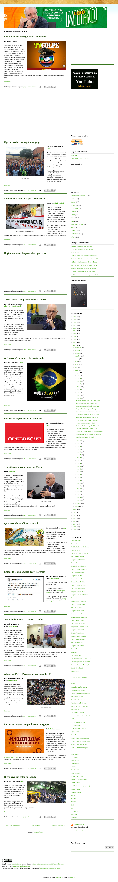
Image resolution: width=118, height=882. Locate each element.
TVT (72, 805)
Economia (74, 205)
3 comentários (32, 611)
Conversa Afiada (54, 578)
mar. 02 (79, 497)
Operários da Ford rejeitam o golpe (22, 142)
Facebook (74, 155)
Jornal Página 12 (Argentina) (79, 706)
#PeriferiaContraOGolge (11, 757)
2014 (75, 513)
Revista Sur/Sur (75, 789)
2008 (75, 530)
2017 (75, 342)
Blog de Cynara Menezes (78, 566)
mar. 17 (79, 455)
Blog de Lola (75, 598)
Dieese (73, 681)
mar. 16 (79, 457)
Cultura (73, 202)
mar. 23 (79, 398)
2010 (75, 524)
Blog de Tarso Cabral (77, 642)
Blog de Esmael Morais (78, 579)
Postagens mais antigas (58, 825)
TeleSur (73, 798)
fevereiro (78, 503)
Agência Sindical (58, 203)
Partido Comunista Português (79, 748)
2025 (75, 320)
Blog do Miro (6, 864)
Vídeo (73, 237)
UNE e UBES (75, 811)
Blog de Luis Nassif (77, 607)
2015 (75, 510)
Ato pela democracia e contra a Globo (23, 619)
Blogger (72, 877)
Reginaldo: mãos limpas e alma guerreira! (25, 253)
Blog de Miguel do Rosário (79, 617)
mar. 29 (79, 381)
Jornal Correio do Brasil (78, 700)
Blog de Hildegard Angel (78, 585)
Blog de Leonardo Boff (77, 591)
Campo (73, 199)
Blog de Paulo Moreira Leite (79, 626)
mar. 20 (79, 446)
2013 (75, 515)
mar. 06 (79, 486)
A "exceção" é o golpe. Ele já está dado (24, 358)
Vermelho (12, 471)
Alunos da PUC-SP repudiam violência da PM (27, 674)
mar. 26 (79, 389)
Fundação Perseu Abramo (78, 690)
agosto (77, 359)
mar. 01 (79, 500)
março (77, 373)
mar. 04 (79, 491)
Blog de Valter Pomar (77, 646)
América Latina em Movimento (80, 547)
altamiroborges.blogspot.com (21, 866)
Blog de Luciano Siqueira (78, 604)
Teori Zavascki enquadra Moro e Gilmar (25, 299)
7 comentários (32, 87)
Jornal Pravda (75, 709)
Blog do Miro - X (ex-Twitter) (79, 158)
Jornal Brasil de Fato (77, 696)
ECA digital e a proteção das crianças (82, 249)
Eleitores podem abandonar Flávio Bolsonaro (84, 256)
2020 (75, 334)
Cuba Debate (75, 671)
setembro (78, 356)
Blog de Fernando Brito (78, 582)
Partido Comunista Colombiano (80, 738)
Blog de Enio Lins (76, 576)
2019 (75, 336)
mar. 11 (79, 472)
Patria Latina (75, 754)
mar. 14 (79, 463)
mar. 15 (79, 460)
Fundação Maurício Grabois (79, 687)
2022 (75, 328)
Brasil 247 (74, 649)
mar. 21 (79, 443)
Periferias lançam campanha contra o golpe (26, 724)
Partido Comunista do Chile (79, 744)
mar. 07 (79, 483)
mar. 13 (79, 466)
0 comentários (32, 190)
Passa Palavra (75, 751)
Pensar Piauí (74, 757)
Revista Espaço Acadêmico (79, 779)
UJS (72, 808)
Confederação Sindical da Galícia (80, 661)
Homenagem (74, 208)
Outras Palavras (75, 735)
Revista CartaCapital (77, 776)
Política (73, 230)
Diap (72, 674)
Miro (72, 221)
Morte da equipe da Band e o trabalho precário (84, 265)
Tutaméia (73, 802)
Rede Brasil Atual (53, 729)
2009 (75, 527)
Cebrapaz (73, 652)
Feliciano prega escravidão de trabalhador (83, 272)
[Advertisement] (35, 113)
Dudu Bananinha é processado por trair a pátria (84, 259)
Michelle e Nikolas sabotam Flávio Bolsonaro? (84, 262)
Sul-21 (22, 362)
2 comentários (32, 349)
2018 (75, 339)
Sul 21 (73, 795)
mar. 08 (79, 480)
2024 (75, 322)
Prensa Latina (75, 763)
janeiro (77, 506)
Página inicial (36, 825)
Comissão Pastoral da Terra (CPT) (81, 658)
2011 (75, 521)
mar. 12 (79, 469)
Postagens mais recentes (13, 825)
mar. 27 (79, 387)
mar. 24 (79, 395)
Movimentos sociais (77, 224)
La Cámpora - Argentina (78, 712)
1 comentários (32, 291)
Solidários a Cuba (76, 792)
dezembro (78, 347)
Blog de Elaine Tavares (77, 572)
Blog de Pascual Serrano (78, 623)
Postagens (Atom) (38, 832)
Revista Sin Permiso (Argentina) (80, 786)
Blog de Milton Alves (77, 620)
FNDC (73, 684)
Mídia (73, 218)
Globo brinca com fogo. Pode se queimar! (25, 36)
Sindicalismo (75, 234)
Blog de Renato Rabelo (78, 630)
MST (72, 719)
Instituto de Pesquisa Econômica (80, 693)
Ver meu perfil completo (78, 830)
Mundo (73, 227)
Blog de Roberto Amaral (78, 639)
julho (76, 362)
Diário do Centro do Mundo (12, 306)
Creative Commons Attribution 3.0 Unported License (48, 864)
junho (77, 364)
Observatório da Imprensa (78, 728)
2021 (75, 331)
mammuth (58, 877)
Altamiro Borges (78, 825)
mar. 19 (79, 449)
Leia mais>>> (8, 82)
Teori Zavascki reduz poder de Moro (23, 467)
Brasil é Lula (75, 252)
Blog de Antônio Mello (77, 556)
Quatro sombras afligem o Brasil (21, 523)
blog (47, 425)
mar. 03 (79, 494)
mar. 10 (79, 474)
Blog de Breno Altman (77, 563)
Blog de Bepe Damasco (78, 560)
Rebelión (73, 767)
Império (73, 211)
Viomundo (74, 818)
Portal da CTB (75, 760)
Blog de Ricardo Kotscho (78, 636)
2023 (75, 325)
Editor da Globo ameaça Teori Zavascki (24, 571)
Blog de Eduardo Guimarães (79, 569)
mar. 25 (79, 392)
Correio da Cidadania (77, 668)
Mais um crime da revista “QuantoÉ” (81, 246)
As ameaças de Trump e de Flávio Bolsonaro (84, 268)
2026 (75, 317)
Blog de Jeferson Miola (78, 588)
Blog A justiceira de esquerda (79, 553)
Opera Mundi (75, 732)
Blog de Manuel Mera (77, 611)
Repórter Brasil (75, 773)
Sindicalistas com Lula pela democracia (24, 198)
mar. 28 (79, 384)
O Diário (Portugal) (76, 725)
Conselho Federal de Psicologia (80, 665)
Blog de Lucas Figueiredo (78, 601)
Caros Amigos (13, 626)
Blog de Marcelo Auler (77, 614)
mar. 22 (79, 441)
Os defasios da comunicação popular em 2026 (84, 275)
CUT (48, 149)
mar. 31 (79, 375)
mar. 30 (79, 378)
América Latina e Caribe (78, 195)
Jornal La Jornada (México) (79, 703)
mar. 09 (79, 477)
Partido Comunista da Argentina (80, 741)
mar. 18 (79, 452)
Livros (73, 215)
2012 (75, 518)
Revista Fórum (75, 783)
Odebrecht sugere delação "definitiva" (24, 418)
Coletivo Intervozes (76, 655)
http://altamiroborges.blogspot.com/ (49, 868)
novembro (78, 350)
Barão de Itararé (75, 550)
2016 (75, 345)
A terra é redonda (76, 540)
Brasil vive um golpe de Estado (20, 777)
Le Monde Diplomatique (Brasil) (80, 716)
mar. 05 (79, 489)
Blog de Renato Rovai (77, 633)
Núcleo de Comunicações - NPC (80, 722)
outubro (77, 353)
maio (76, 367)
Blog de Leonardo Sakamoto (79, 595)
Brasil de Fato (12, 680)
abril (76, 370)
